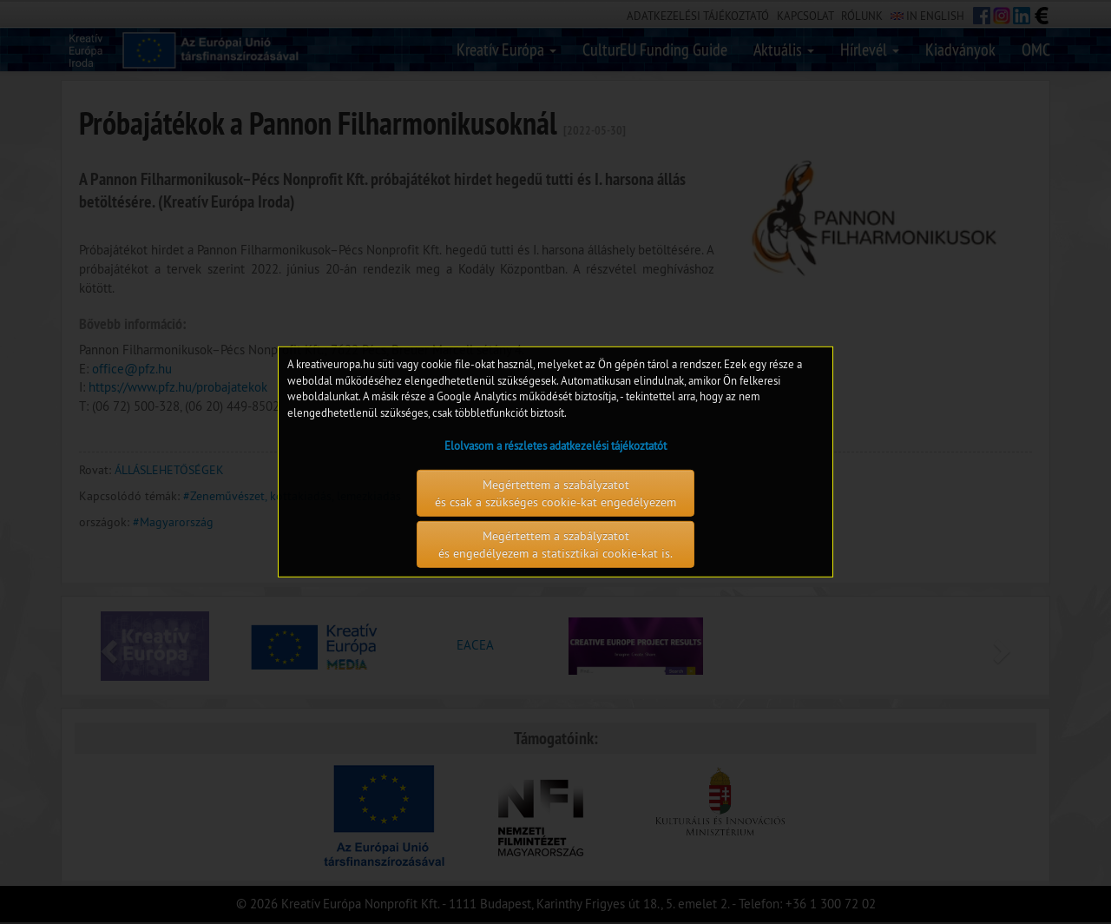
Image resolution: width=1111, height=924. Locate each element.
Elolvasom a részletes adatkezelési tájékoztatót (555, 445)
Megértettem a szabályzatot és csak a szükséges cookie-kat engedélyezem (555, 493)
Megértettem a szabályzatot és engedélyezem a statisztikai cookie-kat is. (555, 544)
